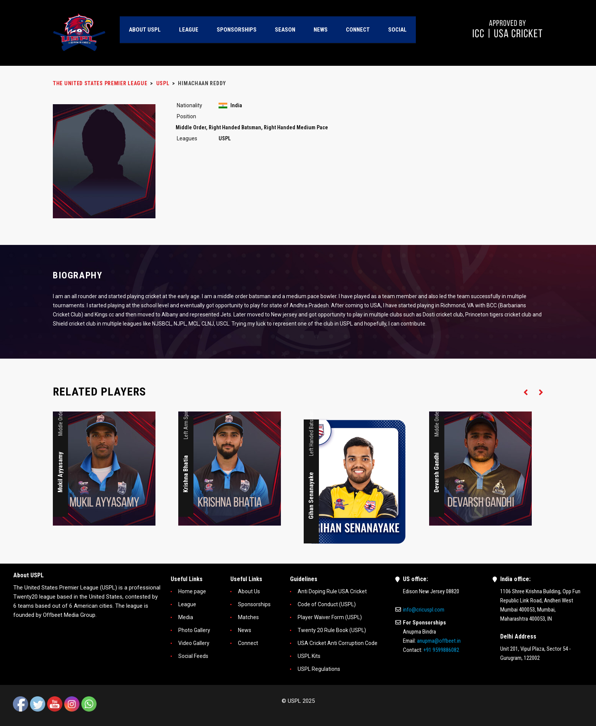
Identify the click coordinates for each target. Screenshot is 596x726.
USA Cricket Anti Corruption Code (337, 643)
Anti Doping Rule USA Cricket (332, 591)
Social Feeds (193, 656)
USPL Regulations (319, 669)
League (187, 604)
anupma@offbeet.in (439, 640)
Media (185, 617)
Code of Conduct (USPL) (327, 604)
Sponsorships (254, 604)
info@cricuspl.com (423, 609)
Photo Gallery (194, 630)
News (244, 630)
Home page (192, 591)
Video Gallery (193, 643)
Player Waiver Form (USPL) (330, 617)
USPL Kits (309, 656)
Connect (248, 643)
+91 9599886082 (441, 650)
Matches (248, 617)
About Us (249, 591)
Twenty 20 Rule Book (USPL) (332, 630)
